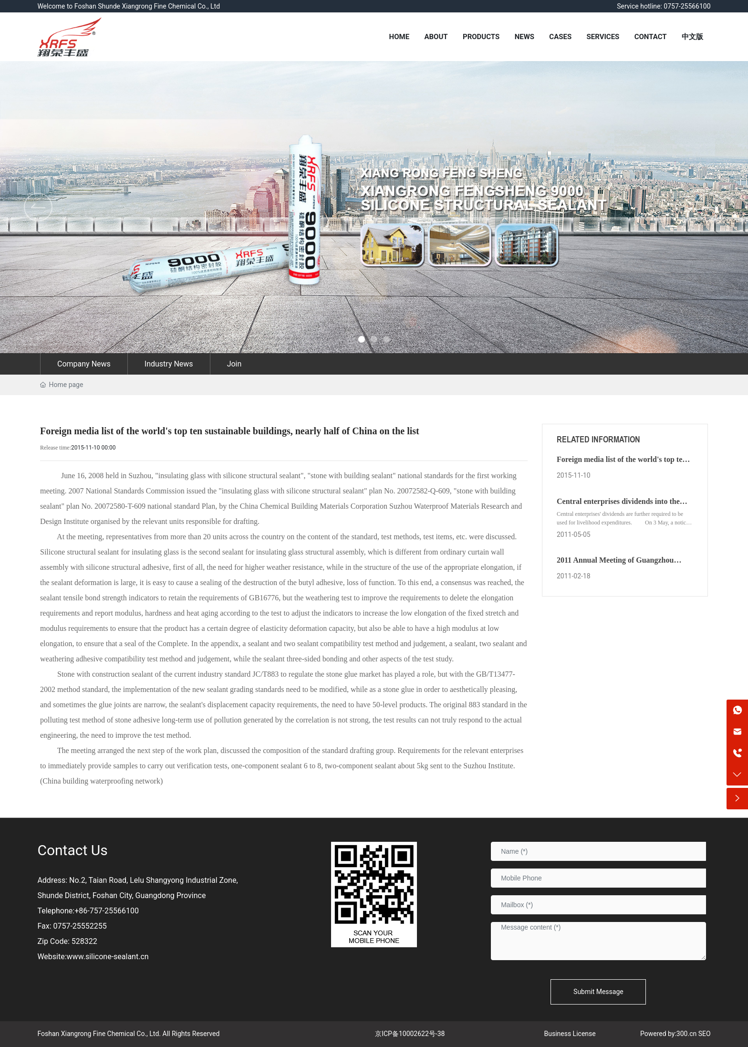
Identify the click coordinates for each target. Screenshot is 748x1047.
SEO (704, 1033)
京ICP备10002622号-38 (410, 1033)
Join (234, 363)
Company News (84, 363)
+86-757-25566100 (106, 910)
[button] (710, 207)
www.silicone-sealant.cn (108, 956)
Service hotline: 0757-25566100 (663, 6)
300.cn (686, 1033)
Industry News (169, 363)
